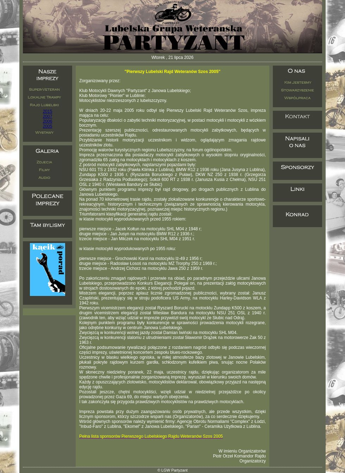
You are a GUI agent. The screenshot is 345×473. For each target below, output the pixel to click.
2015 (47, 111)
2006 (47, 121)
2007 (47, 116)
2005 (47, 126)
